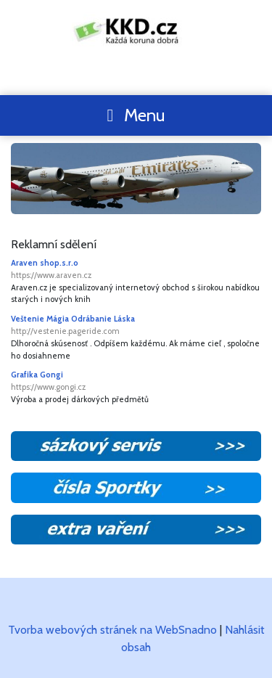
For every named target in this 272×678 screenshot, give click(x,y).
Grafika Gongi (136, 381)
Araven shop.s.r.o (136, 270)
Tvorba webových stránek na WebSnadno (112, 630)
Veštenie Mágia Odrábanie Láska (136, 326)
